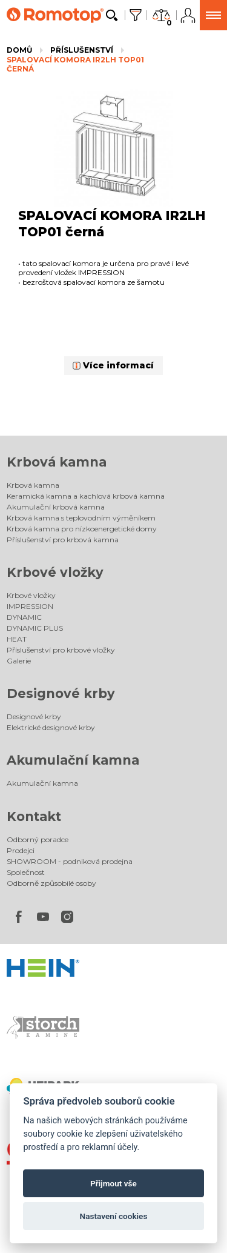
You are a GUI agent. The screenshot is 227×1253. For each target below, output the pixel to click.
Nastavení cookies (114, 1216)
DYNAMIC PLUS (35, 628)
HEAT (17, 638)
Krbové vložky (55, 572)
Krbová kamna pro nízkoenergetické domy (82, 528)
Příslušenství (81, 50)
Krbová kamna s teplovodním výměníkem (81, 517)
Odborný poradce (37, 839)
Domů (19, 50)
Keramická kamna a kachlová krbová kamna (86, 495)
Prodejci (21, 850)
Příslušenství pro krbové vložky (61, 649)
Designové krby (61, 693)
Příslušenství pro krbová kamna (63, 539)
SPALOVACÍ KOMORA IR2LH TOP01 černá (75, 64)
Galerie (19, 660)
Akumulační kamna (73, 760)
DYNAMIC (24, 617)
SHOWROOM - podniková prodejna (70, 861)
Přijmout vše (113, 1183)
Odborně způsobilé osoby (51, 883)
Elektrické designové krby (51, 727)
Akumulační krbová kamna (56, 506)
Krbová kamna (57, 462)
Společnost (26, 872)
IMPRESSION (30, 606)
